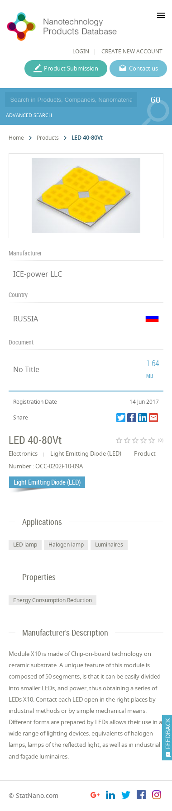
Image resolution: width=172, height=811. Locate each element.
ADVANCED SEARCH (29, 115)
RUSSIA (25, 319)
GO (155, 99)
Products (48, 137)
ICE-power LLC (37, 274)
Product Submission (71, 68)
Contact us (143, 68)
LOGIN (80, 51)
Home (16, 137)
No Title (26, 369)
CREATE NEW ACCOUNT (131, 51)
